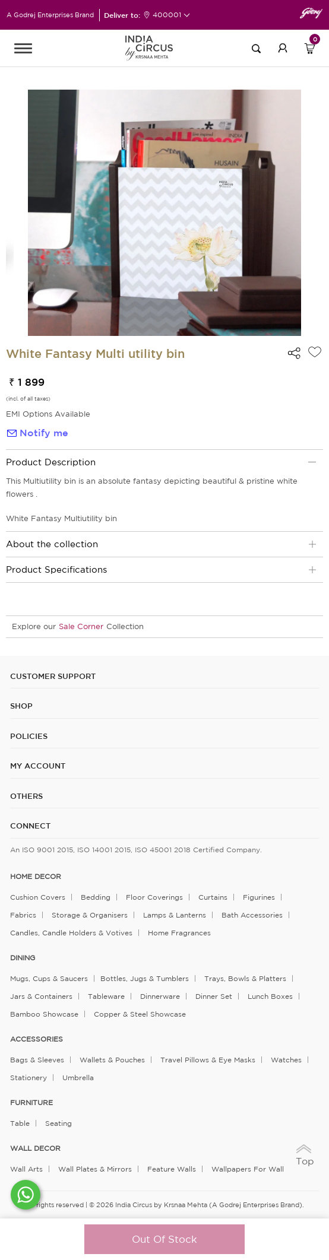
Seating (58, 1123)
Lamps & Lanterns (174, 915)
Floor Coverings (154, 897)
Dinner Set (213, 996)
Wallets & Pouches (112, 1059)
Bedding (95, 897)
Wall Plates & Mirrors (95, 1169)
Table (20, 1123)
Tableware (106, 996)
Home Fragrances (179, 932)
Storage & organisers (90, 915)
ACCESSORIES (36, 1039)
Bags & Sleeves (37, 1059)
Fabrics (23, 915)
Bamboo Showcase (44, 1014)
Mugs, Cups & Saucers (49, 978)
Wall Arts (26, 1169)
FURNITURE (31, 1102)
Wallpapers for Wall (247, 1169)
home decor (35, 876)
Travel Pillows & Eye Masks (207, 1059)
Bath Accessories (252, 915)
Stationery (28, 1077)
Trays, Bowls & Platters (245, 978)
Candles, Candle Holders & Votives (71, 932)
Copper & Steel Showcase (140, 1014)
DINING (22, 957)
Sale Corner (81, 626)
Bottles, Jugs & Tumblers (144, 978)
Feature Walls (171, 1169)
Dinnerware (160, 996)
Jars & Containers (41, 996)
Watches (286, 1059)
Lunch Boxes (270, 996)
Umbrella (78, 1077)
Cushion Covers (37, 897)
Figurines (259, 897)
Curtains (212, 897)
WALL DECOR (35, 1148)
